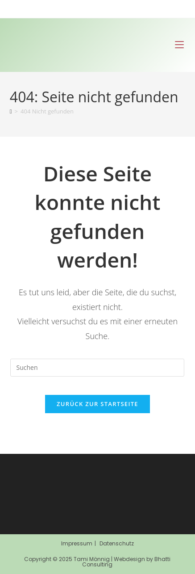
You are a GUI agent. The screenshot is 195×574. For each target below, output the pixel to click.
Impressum (76, 543)
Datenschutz (117, 543)
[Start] (11, 111)
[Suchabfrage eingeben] (97, 368)
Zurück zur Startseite (97, 404)
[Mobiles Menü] (179, 45)
